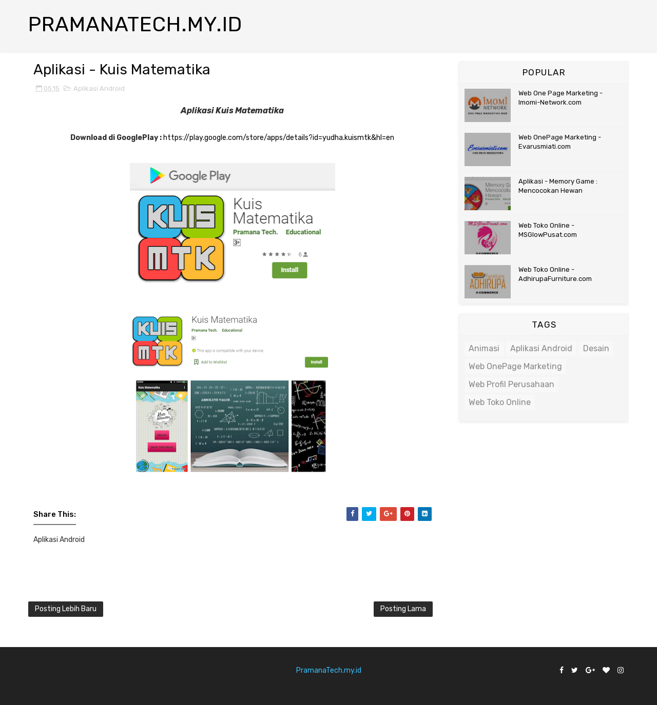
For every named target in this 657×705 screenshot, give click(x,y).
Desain (596, 348)
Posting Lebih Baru (65, 609)
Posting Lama (403, 609)
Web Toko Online (500, 402)
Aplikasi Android (99, 88)
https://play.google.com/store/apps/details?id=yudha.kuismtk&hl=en (278, 137)
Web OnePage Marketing (515, 366)
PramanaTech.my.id (328, 670)
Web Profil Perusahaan (511, 384)
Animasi (484, 348)
